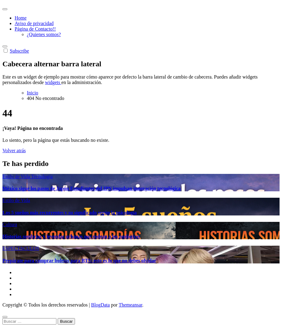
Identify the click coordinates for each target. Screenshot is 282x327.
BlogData (100, 304)
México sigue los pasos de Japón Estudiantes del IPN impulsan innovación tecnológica (91, 188)
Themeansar (130, 304)
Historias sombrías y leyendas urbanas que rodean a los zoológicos (71, 236)
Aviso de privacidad (34, 23)
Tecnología (42, 176)
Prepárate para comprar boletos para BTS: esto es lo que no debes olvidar (79, 260)
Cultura (9, 224)
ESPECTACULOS (20, 248)
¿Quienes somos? (44, 34)
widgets (53, 82)
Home (21, 17)
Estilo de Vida (16, 176)
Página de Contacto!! (35, 28)
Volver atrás (14, 150)
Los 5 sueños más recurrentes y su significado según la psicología (69, 212)
